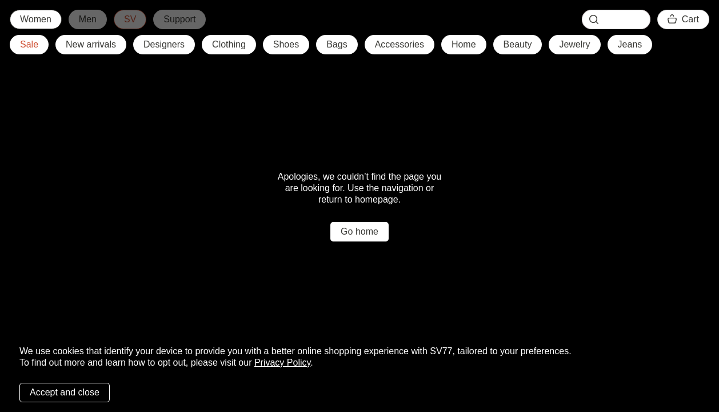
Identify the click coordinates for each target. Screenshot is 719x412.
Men (88, 19)
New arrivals (91, 44)
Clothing (229, 44)
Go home (359, 231)
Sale (29, 44)
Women (35, 19)
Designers (164, 44)
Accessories (399, 44)
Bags (336, 44)
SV (130, 19)
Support (179, 19)
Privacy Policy (282, 362)
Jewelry (574, 44)
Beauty (518, 44)
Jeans (630, 44)
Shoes (286, 44)
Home (464, 44)
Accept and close (64, 392)
